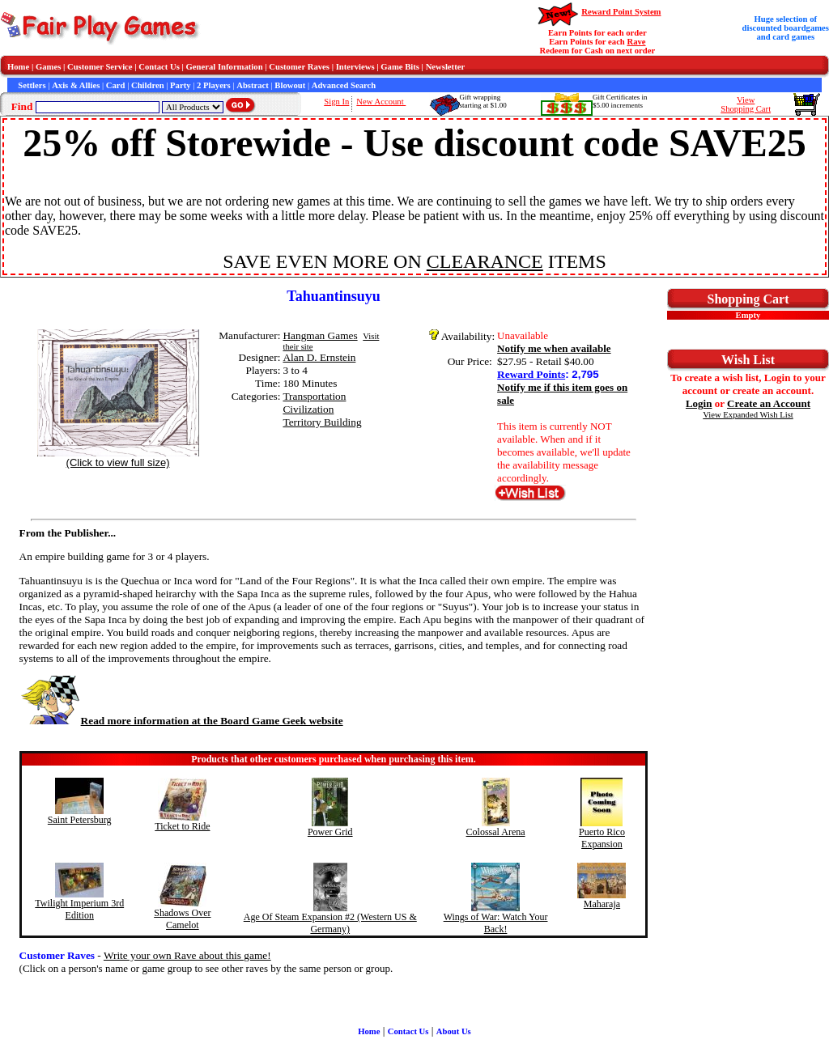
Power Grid (330, 832)
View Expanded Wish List (748, 414)
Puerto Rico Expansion (602, 838)
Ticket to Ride (182, 826)
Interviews (355, 66)
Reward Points (531, 374)
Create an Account (768, 403)
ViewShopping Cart (746, 104)
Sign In (336, 101)
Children (147, 85)
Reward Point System (621, 11)
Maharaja (602, 904)
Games (48, 66)
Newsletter (446, 66)
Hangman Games (320, 335)
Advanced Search (344, 85)
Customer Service (100, 66)
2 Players (214, 85)
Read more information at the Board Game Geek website (181, 721)
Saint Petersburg (80, 819)
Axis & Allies (76, 85)
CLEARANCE (485, 261)
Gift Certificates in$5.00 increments (620, 101)
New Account (381, 101)
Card (115, 85)
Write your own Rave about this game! (187, 955)
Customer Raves (299, 66)
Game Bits (399, 66)
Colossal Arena (495, 832)
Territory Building (322, 422)
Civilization (308, 409)
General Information (224, 66)
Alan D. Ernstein (319, 357)
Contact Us (159, 66)
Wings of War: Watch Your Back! (496, 923)
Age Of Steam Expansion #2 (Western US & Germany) (330, 923)
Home (18, 66)
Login (699, 403)
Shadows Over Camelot (182, 919)
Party (180, 85)
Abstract (252, 85)
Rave (636, 41)
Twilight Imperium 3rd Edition (79, 909)
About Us (453, 1031)
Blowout (289, 85)
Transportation (314, 396)
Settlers (31, 85)
